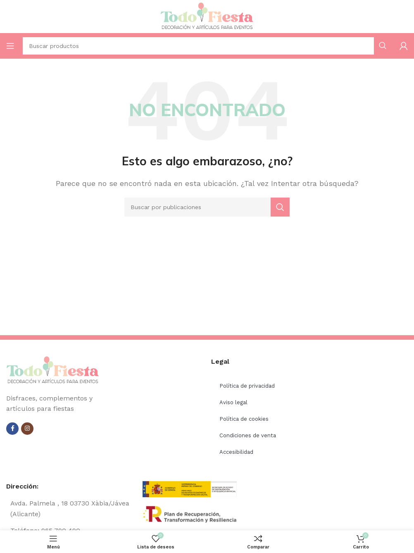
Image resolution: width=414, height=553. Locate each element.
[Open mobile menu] (10, 46)
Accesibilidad (236, 452)
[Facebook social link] (12, 428)
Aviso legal (233, 402)
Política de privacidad (247, 386)
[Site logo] (207, 16)
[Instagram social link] (27, 428)
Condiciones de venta (247, 435)
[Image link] (52, 370)
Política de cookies (244, 419)
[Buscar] (207, 207)
